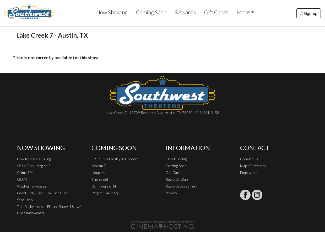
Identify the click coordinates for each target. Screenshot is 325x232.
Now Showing (112, 12)
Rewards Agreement (182, 186)
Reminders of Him (105, 186)
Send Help (24, 199)
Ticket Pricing (176, 159)
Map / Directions (253, 165)
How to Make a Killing (34, 159)
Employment (250, 172)
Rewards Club (177, 179)
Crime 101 (25, 172)
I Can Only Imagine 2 (33, 165)
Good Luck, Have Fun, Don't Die (42, 193)
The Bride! (99, 179)
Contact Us (249, 159)
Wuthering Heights (32, 186)
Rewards (185, 12)
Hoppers (98, 172)
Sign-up (308, 13)
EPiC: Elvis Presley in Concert (114, 159)
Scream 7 (98, 165)
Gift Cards (216, 12)
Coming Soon (151, 12)
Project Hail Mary (105, 193)
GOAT (22, 179)
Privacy (171, 193)
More (243, 12)
